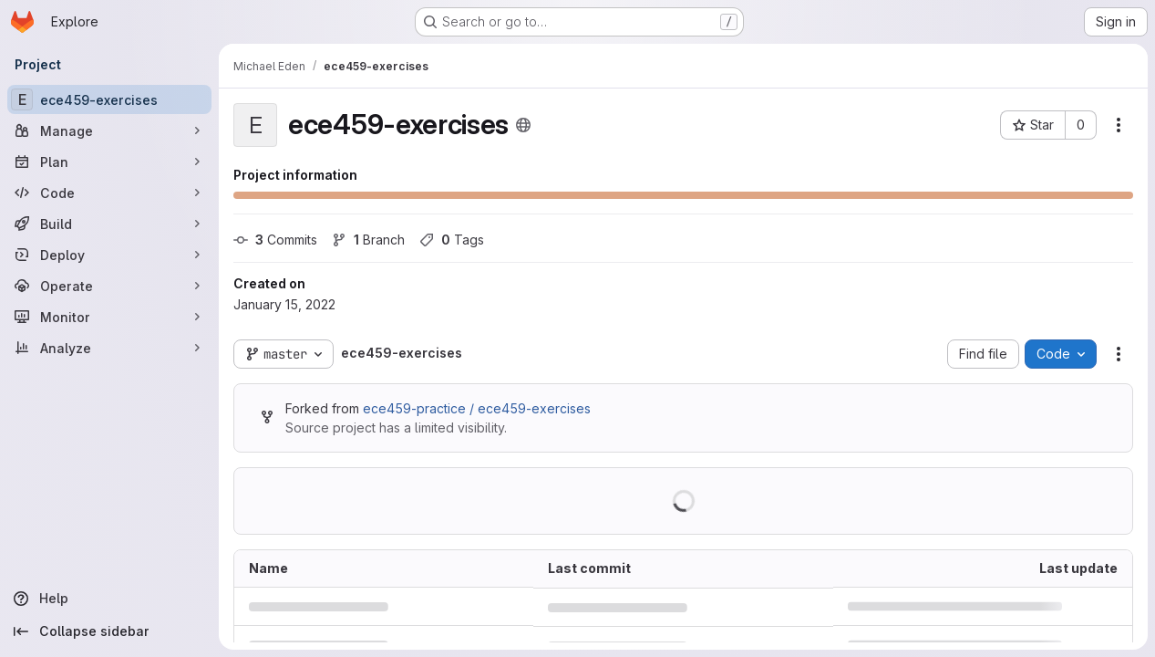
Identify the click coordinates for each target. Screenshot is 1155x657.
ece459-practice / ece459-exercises (477, 408)
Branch (368, 239)
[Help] (109, 598)
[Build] (109, 223)
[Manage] (109, 130)
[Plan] (109, 161)
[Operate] (109, 285)
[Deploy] (109, 254)
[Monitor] (109, 316)
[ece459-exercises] (109, 99)
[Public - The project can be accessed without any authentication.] (523, 125)
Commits (275, 239)
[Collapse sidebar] (109, 631)
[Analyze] (109, 347)
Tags (451, 239)
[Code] (109, 192)
